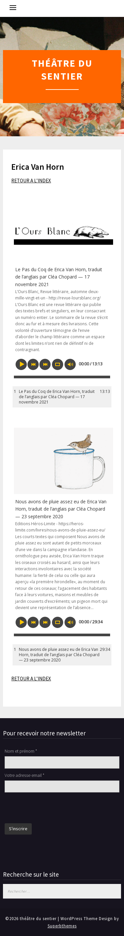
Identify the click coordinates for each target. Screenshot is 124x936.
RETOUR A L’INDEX (31, 180)
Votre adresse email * (24, 775)
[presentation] (55, 809)
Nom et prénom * (21, 751)
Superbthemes (62, 926)
